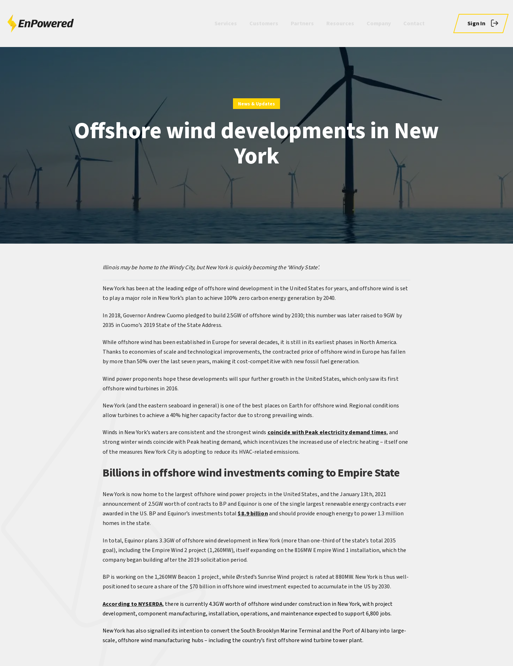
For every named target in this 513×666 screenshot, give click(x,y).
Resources (340, 23)
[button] (480, 23)
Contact (414, 23)
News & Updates (256, 104)
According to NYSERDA (132, 604)
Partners (302, 23)
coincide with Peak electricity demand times (327, 432)
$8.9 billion (253, 513)
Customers (263, 23)
